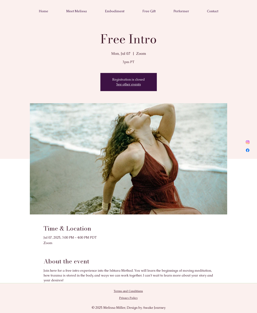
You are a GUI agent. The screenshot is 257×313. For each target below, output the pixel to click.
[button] (212, 11)
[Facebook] (247, 150)
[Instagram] (247, 142)
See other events (128, 84)
